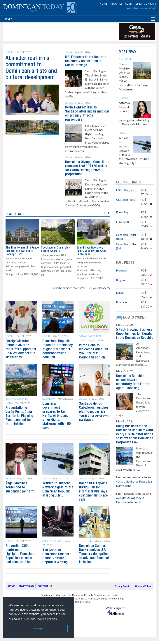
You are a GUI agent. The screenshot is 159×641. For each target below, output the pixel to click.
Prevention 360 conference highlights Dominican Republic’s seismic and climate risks (20, 554)
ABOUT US (116, 3)
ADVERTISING (133, 3)
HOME (103, 3)
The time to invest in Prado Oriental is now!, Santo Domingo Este (22, 251)
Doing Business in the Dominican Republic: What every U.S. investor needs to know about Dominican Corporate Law (134, 434)
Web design (113, 608)
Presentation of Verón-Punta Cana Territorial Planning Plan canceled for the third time (19, 416)
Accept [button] (38, 628)
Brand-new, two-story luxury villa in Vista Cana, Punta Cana (92, 251)
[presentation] (104, 212)
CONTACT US (45, 586)
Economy (49, 398)
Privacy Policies (122, 586)
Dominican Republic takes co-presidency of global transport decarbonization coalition (57, 349)
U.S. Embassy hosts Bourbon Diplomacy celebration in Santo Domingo (85, 61)
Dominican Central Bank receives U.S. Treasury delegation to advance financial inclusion (94, 554)
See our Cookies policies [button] (40, 619)
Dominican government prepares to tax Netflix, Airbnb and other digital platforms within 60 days (56, 416)
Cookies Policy (143, 586)
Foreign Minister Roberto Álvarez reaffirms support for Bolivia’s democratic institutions (21, 349)
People (10, 478)
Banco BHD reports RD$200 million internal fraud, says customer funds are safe (93, 491)
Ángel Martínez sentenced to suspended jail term (20, 487)
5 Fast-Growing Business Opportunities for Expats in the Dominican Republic (134, 334)
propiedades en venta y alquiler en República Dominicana (134, 481)
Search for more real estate (69, 288)
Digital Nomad (52, 540)
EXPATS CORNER (134, 317)
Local (10, 52)
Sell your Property (99, 288)
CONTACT (150, 3)
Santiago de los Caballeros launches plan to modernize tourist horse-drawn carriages (94, 412)
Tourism (125, 59)
